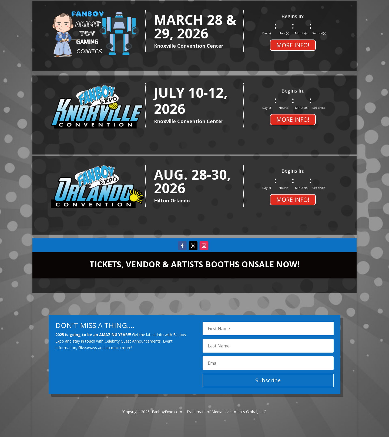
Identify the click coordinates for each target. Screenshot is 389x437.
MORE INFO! (292, 45)
